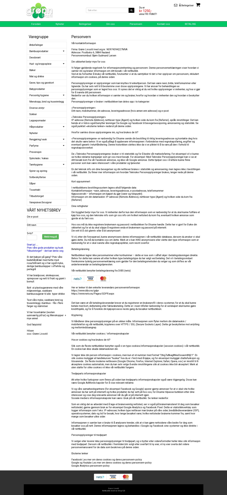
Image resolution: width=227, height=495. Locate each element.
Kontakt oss (163, 24)
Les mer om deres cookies (97, 459)
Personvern (136, 24)
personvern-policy (132, 459)
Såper (32, 183)
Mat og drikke (36, 76)
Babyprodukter (37, 89)
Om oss (110, 24)
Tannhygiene (46, 164)
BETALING (190, 24)
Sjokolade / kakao (39, 158)
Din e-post (32, 216)
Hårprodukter (46, 126)
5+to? (30, 233)
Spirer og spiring (38, 170)
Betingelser (85, 24)
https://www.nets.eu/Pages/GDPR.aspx (92, 293)
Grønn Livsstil (113, 488)
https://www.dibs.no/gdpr (85, 290)
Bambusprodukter (46, 51)
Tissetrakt (34, 189)
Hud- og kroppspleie (46, 63)
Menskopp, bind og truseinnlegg (46, 101)
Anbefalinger (36, 44)
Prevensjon (35, 152)
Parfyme (46, 145)
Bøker (32, 70)
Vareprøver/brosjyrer (40, 202)
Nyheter (60, 24)
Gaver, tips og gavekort (41, 82)
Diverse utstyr (37, 107)
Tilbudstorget (36, 196)
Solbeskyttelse (37, 177)
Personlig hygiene (46, 95)
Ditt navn (31, 225)
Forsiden (36, 24)
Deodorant (35, 57)
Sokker (33, 114)
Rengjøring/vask (46, 139)
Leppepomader (37, 120)
